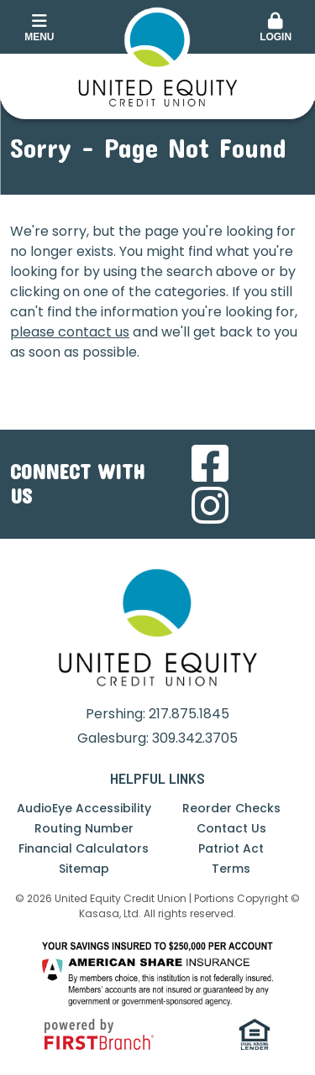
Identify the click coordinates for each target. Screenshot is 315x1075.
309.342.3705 (195, 738)
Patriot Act (231, 848)
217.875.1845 (189, 713)
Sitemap (84, 868)
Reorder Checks (231, 808)
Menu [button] (39, 28)
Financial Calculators (83, 848)
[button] (275, 28)
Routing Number (84, 828)
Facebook (210, 463)
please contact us (69, 332)
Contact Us (231, 828)
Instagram (210, 505)
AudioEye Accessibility (84, 808)
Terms (231, 868)
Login (275, 28)
